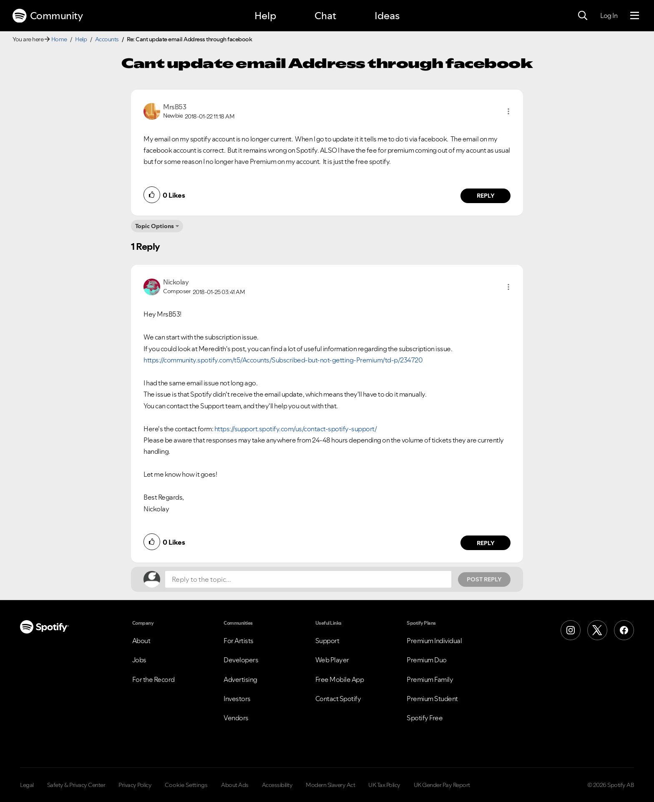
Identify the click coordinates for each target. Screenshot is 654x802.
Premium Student (432, 698)
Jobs (139, 659)
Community (48, 16)
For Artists (239, 640)
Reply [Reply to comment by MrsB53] (486, 195)
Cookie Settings (186, 785)
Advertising (240, 679)
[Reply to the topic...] (308, 579)
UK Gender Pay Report (442, 785)
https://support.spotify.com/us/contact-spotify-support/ (295, 428)
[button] (508, 111)
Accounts (107, 39)
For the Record (153, 679)
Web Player (332, 659)
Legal (27, 785)
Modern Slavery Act (330, 785)
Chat (325, 16)
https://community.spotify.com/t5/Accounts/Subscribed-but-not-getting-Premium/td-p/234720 (283, 360)
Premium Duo (427, 659)
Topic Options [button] (154, 226)
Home (59, 39)
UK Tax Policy (384, 785)
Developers (241, 659)
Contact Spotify (338, 698)
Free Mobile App (339, 679)
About (141, 640)
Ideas (387, 16)
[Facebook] (624, 630)
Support (327, 640)
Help (265, 16)
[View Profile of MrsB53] (174, 106)
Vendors (236, 717)
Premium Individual (434, 640)
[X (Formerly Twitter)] (597, 630)
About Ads (235, 785)
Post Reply (484, 579)
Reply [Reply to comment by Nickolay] (486, 543)
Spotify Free (425, 717)
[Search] (583, 15)
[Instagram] (571, 630)
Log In (608, 15)
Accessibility (277, 785)
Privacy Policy (134, 785)
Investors (237, 698)
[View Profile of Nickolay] (176, 282)
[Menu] (634, 16)
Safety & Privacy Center (76, 785)
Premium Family (430, 679)
